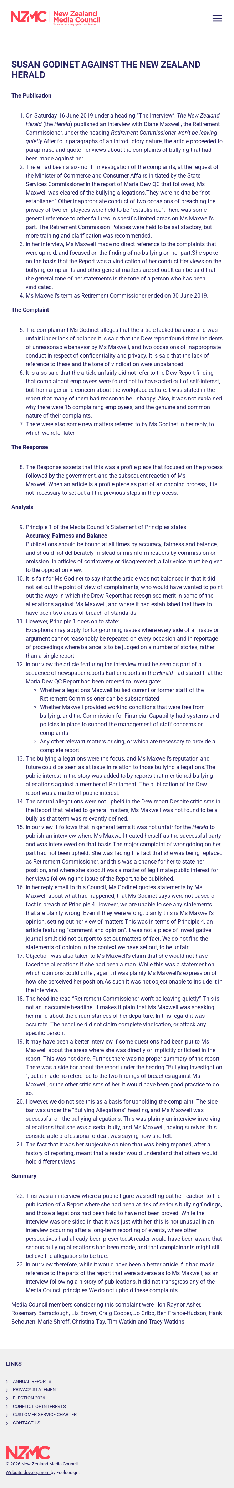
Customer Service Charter (45, 1414)
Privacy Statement (35, 1389)
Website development (28, 1472)
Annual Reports (32, 1381)
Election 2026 (29, 1397)
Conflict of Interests (39, 1406)
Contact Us (26, 1422)
